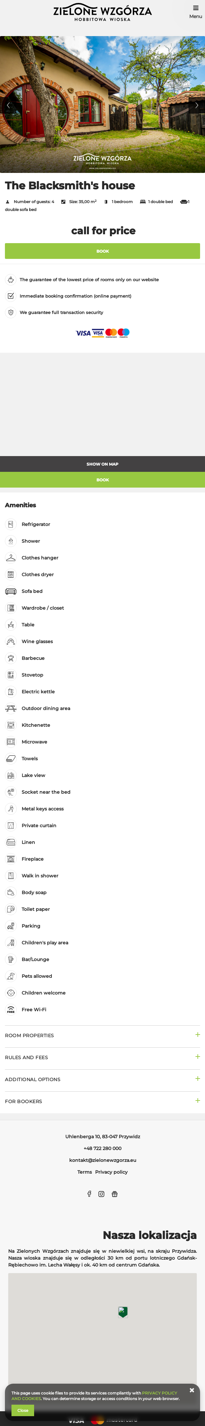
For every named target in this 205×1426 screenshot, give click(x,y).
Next (197, 105)
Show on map (102, 464)
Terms (84, 1172)
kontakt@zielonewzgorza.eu (102, 1160)
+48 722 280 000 (102, 1148)
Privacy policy (111, 1172)
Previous (8, 105)
